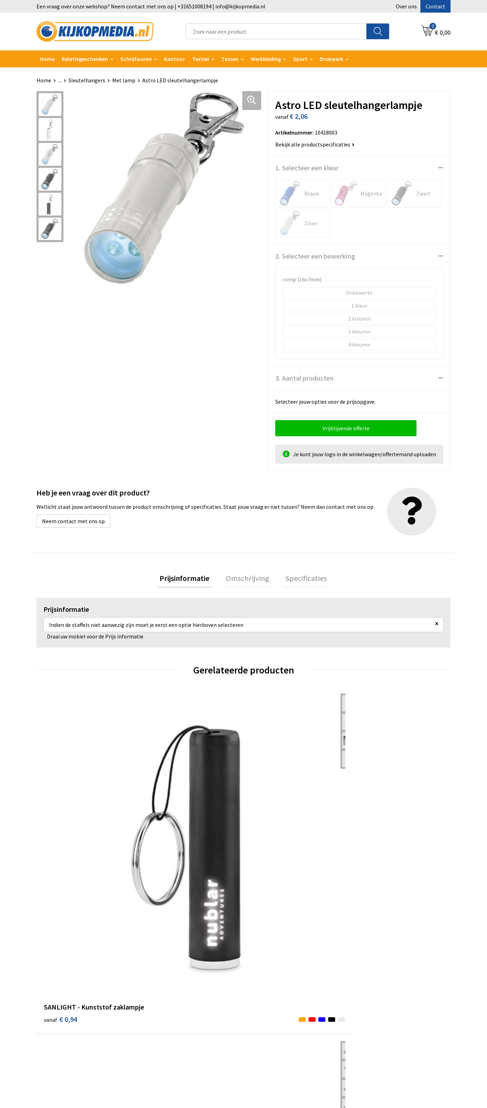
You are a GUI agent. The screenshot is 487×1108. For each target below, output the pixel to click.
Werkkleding (266, 58)
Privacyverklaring (376, 957)
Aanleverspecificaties (277, 957)
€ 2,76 (267, 809)
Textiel (200, 58)
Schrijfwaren (136, 58)
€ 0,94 (60, 819)
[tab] (190, 579)
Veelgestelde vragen (276, 968)
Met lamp (123, 80)
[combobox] (276, 31)
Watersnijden (166, 957)
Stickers (159, 1000)
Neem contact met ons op (73, 521)
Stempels (161, 1021)
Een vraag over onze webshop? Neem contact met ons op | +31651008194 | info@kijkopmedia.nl (150, 6)
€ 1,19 (371, 830)
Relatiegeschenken (85, 58)
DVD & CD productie (173, 946)
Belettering (164, 968)
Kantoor (174, 58)
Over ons (406, 6)
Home (47, 58)
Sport (300, 58)
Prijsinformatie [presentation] (190, 579)
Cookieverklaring (375, 946)
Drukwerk (161, 936)
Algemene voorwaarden (383, 936)
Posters (159, 989)
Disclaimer (367, 968)
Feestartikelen (167, 1042)
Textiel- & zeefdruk (172, 1010)
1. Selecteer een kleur (307, 167)
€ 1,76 (164, 809)
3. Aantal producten (304, 378)
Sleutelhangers (86, 80)
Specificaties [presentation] (300, 579)
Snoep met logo (169, 1031)
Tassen (229, 58)
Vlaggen (159, 978)
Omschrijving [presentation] (247, 579)
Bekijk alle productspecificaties (314, 144)
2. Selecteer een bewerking (315, 256)
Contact (435, 6)
